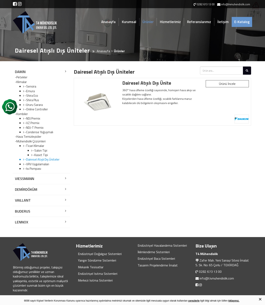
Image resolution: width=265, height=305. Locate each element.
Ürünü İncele (227, 83)
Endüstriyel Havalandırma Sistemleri (162, 245)
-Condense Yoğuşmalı (38, 132)
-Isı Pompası (32, 168)
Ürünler (148, 21)
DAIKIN (20, 71)
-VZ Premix (31, 123)
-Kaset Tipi (40, 155)
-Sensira (30, 86)
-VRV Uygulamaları (36, 164)
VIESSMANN (24, 178)
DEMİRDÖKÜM (26, 189)
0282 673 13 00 (210, 271)
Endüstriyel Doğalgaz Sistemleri (100, 253)
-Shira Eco (31, 95)
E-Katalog (241, 21)
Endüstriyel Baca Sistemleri (156, 258)
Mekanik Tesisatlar (90, 267)
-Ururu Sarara (33, 104)
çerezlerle (193, 300)
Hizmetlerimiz (170, 21)
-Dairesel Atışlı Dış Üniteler (42, 159)
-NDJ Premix (32, 118)
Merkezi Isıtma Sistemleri (95, 280)
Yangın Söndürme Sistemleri (97, 260)
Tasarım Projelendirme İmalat (158, 265)
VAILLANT (23, 200)
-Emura (29, 91)
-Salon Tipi (39, 150)
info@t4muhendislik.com (217, 278)
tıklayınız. (233, 300)
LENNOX (21, 222)
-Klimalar (21, 82)
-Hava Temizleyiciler (28, 136)
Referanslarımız (199, 21)
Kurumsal (129, 21)
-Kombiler (21, 114)
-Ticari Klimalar (34, 145)
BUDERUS (22, 211)
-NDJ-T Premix (34, 127)
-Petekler (21, 77)
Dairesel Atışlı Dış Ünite (146, 83)
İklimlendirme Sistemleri (154, 252)
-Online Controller (36, 109)
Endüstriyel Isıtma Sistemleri (97, 273)
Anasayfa (108, 21)
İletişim (223, 21)
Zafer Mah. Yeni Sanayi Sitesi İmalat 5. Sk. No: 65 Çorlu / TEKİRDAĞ (222, 262)
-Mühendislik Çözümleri (30, 141)
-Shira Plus (31, 100)
